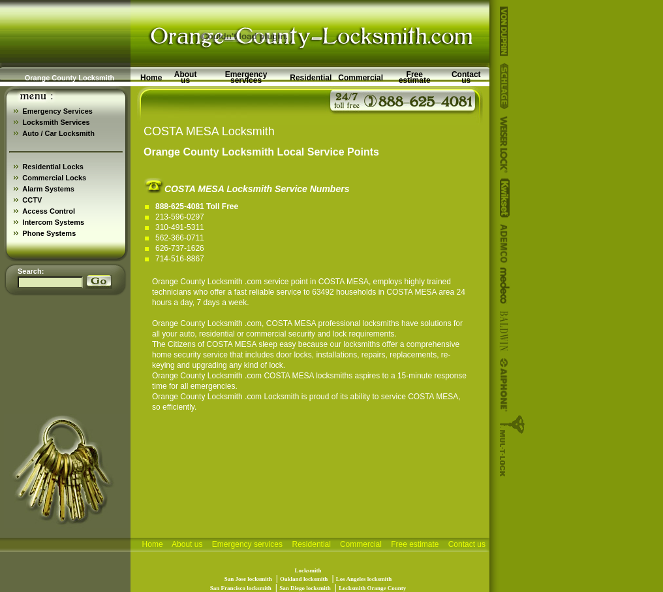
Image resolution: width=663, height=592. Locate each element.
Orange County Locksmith (197, 281)
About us (185, 77)
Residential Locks (53, 167)
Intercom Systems (53, 222)
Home (151, 77)
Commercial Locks (54, 178)
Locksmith (281, 396)
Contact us (466, 77)
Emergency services (246, 77)
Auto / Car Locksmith (58, 133)
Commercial (360, 77)
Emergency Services (57, 111)
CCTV (32, 200)
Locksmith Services (55, 122)
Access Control (48, 211)
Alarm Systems (48, 189)
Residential (311, 77)
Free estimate (415, 77)
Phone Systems (49, 233)
